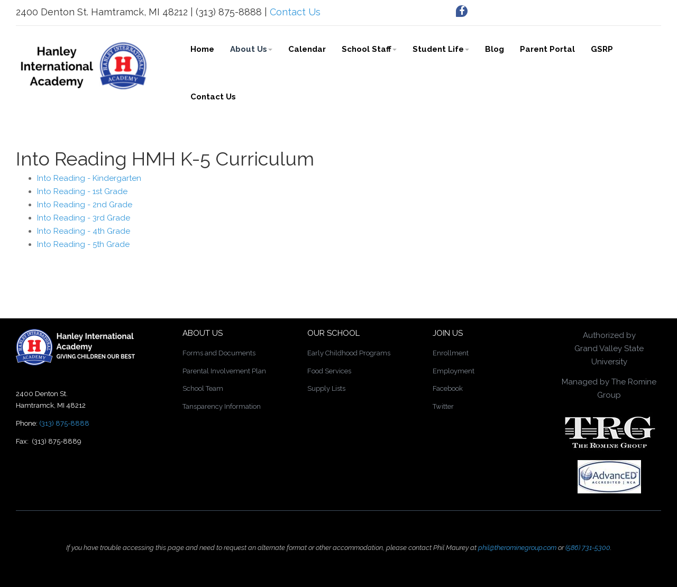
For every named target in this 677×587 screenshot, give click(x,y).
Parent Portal (547, 49)
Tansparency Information (221, 406)
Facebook (448, 388)
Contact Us (295, 11)
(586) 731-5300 (587, 548)
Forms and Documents (218, 353)
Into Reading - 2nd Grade (84, 204)
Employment (453, 371)
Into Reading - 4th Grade (83, 231)
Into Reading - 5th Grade (83, 244)
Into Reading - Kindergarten (89, 178)
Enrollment (451, 353)
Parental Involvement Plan (224, 371)
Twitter (443, 406)
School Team (202, 388)
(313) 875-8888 (64, 423)
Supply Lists (326, 388)
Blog (494, 49)
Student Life (441, 49)
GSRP (602, 49)
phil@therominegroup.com (517, 548)
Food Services (329, 371)
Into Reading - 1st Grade (82, 191)
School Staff (369, 49)
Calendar (307, 49)
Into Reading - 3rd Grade (83, 218)
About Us (251, 49)
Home (202, 49)
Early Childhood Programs (348, 353)
